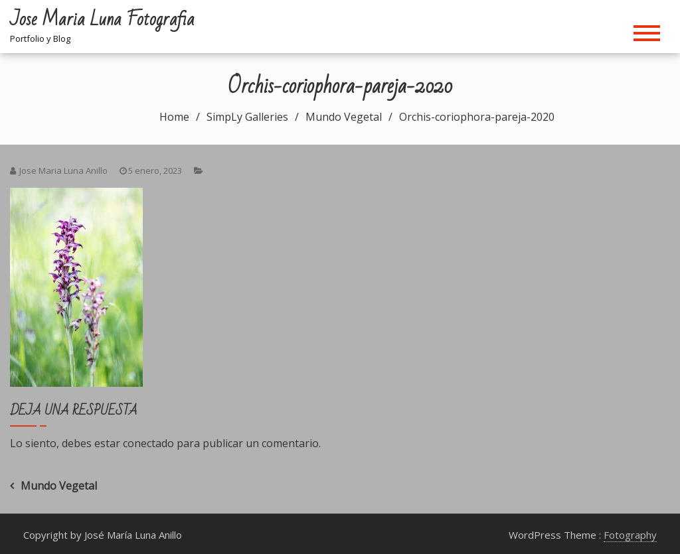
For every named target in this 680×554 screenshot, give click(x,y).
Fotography (630, 534)
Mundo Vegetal (59, 485)
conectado (148, 443)
